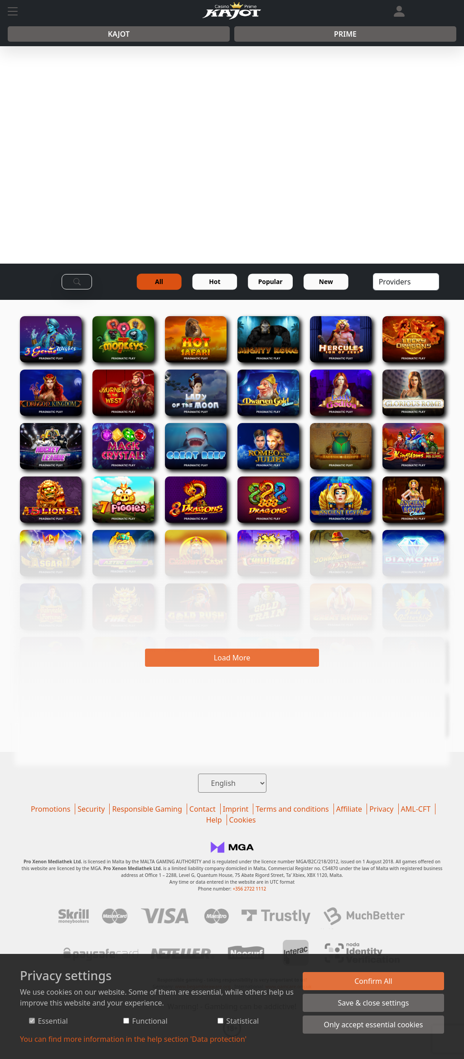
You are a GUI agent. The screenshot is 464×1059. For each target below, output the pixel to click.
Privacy (381, 809)
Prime (345, 34)
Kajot (119, 34)
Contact (202, 809)
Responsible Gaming (147, 809)
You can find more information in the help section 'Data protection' (133, 1039)
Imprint (236, 809)
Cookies (242, 820)
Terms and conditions (292, 809)
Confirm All (373, 981)
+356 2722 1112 (249, 889)
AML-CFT (416, 809)
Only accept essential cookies (373, 1025)
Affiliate (349, 809)
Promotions (50, 809)
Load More (232, 658)
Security (91, 809)
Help (214, 820)
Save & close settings (373, 1003)
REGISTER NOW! (260, 201)
